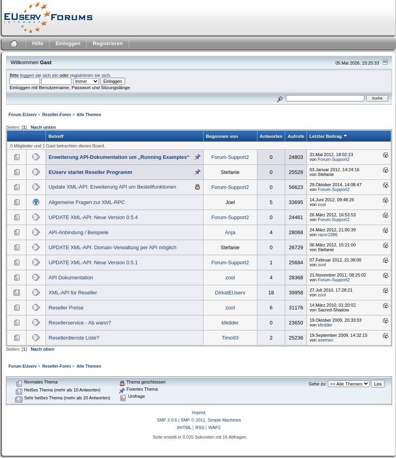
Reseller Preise (66, 308)
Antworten (271, 136)
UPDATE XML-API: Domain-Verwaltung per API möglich (113, 247)
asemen (325, 340)
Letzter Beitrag (328, 136)
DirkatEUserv (230, 293)
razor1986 (328, 234)
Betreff (55, 136)
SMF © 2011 (193, 420)
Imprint (199, 412)
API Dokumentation (71, 278)
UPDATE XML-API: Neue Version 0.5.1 (93, 262)
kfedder (229, 323)
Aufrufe (295, 136)
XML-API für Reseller (73, 293)
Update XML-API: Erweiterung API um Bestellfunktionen (112, 187)
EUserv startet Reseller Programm (90, 172)
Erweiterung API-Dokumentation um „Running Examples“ (119, 157)
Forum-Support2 (230, 157)
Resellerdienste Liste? (74, 338)
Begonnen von (222, 136)
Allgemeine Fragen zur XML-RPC (87, 202)
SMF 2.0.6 (167, 420)
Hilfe (37, 43)
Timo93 (230, 338)
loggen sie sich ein (39, 75)
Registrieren (108, 43)
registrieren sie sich (90, 75)
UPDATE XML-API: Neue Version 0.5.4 (93, 217)
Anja (230, 232)
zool (322, 204)
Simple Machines (224, 420)
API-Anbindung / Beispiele (79, 232)
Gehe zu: (318, 384)
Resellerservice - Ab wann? (80, 323)
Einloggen (67, 43)
